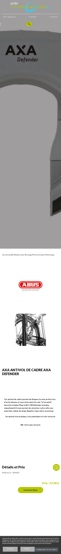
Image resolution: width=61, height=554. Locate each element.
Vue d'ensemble (8, 255)
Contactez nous (30, 490)
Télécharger (50, 255)
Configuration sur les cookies (46, 549)
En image (29, 255)
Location (54, 17)
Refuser (28, 549)
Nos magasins (9, 17)
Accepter (10, 549)
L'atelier (33, 17)
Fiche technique (39, 255)
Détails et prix (20, 255)
